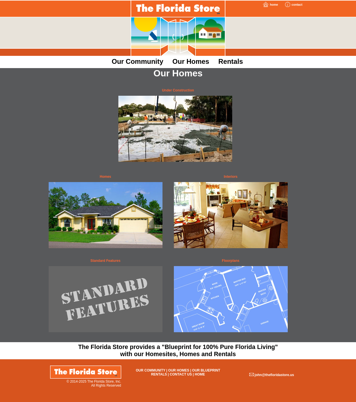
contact (297, 4)
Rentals (230, 61)
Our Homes (190, 61)
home (274, 4)
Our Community (137, 61)
